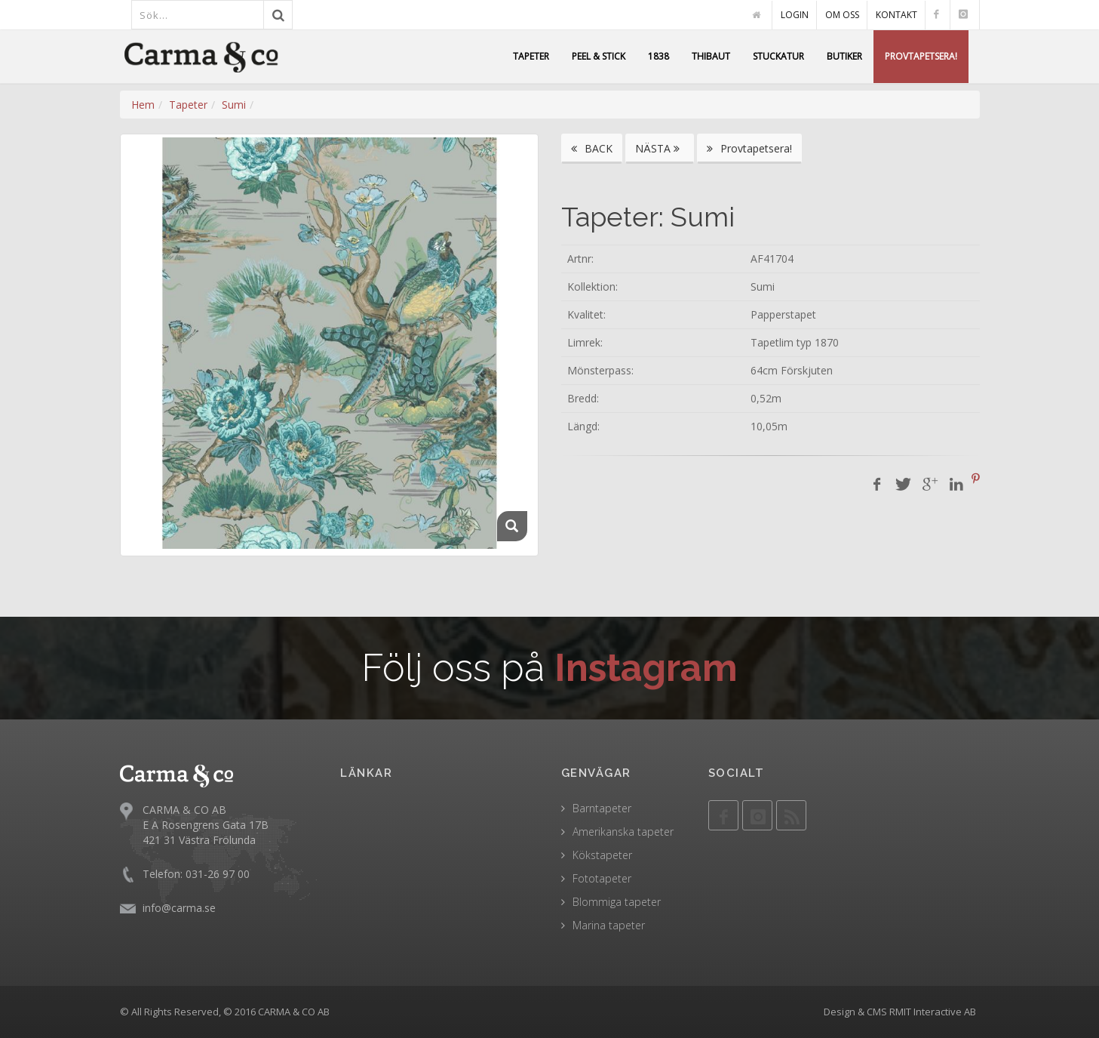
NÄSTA (659, 148)
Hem (143, 104)
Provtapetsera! (749, 148)
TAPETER (531, 56)
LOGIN (795, 14)
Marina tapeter (609, 925)
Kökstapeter (602, 855)
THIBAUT (711, 56)
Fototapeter (602, 878)
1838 (658, 56)
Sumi (234, 104)
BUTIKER (844, 56)
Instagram (646, 667)
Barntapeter (602, 808)
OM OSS (842, 14)
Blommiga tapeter (617, 902)
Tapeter (188, 104)
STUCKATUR (778, 56)
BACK (591, 148)
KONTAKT (896, 14)
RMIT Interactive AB (932, 1011)
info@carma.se (179, 907)
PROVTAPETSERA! (921, 56)
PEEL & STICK (598, 56)
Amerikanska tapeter (623, 831)
